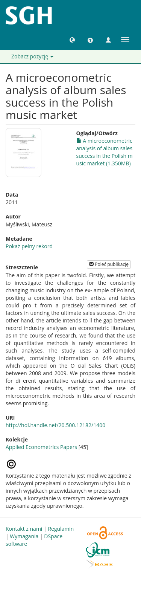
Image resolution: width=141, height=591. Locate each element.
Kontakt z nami (24, 528)
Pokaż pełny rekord (29, 246)
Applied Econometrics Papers (41, 447)
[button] (72, 39)
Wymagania (24, 536)
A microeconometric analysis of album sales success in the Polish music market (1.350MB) (104, 152)
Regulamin (61, 528)
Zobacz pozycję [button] (32, 56)
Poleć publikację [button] (109, 264)
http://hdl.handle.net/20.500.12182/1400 (55, 425)
